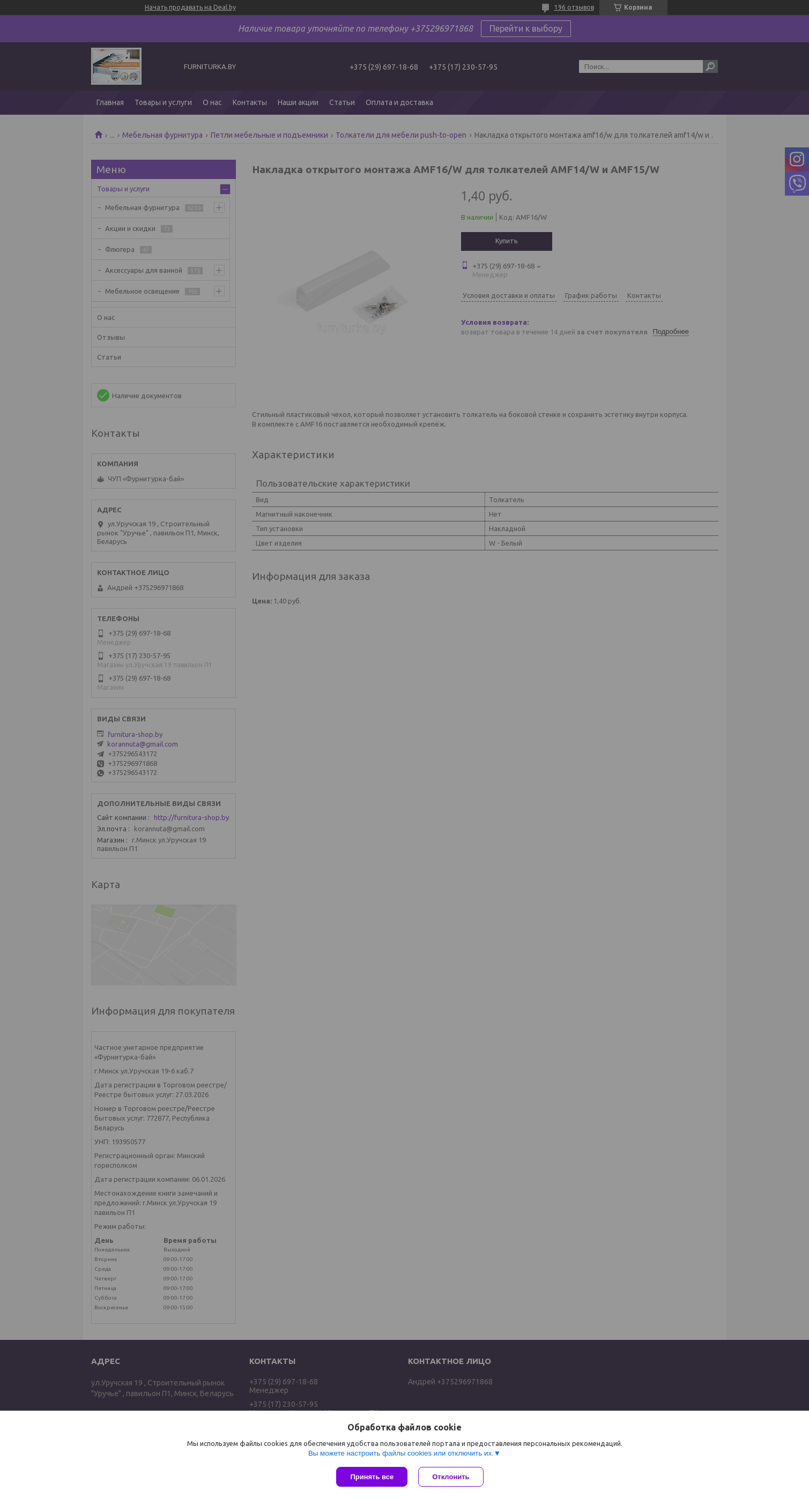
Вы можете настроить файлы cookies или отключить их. (401, 1453)
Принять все (372, 1477)
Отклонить (450, 1477)
